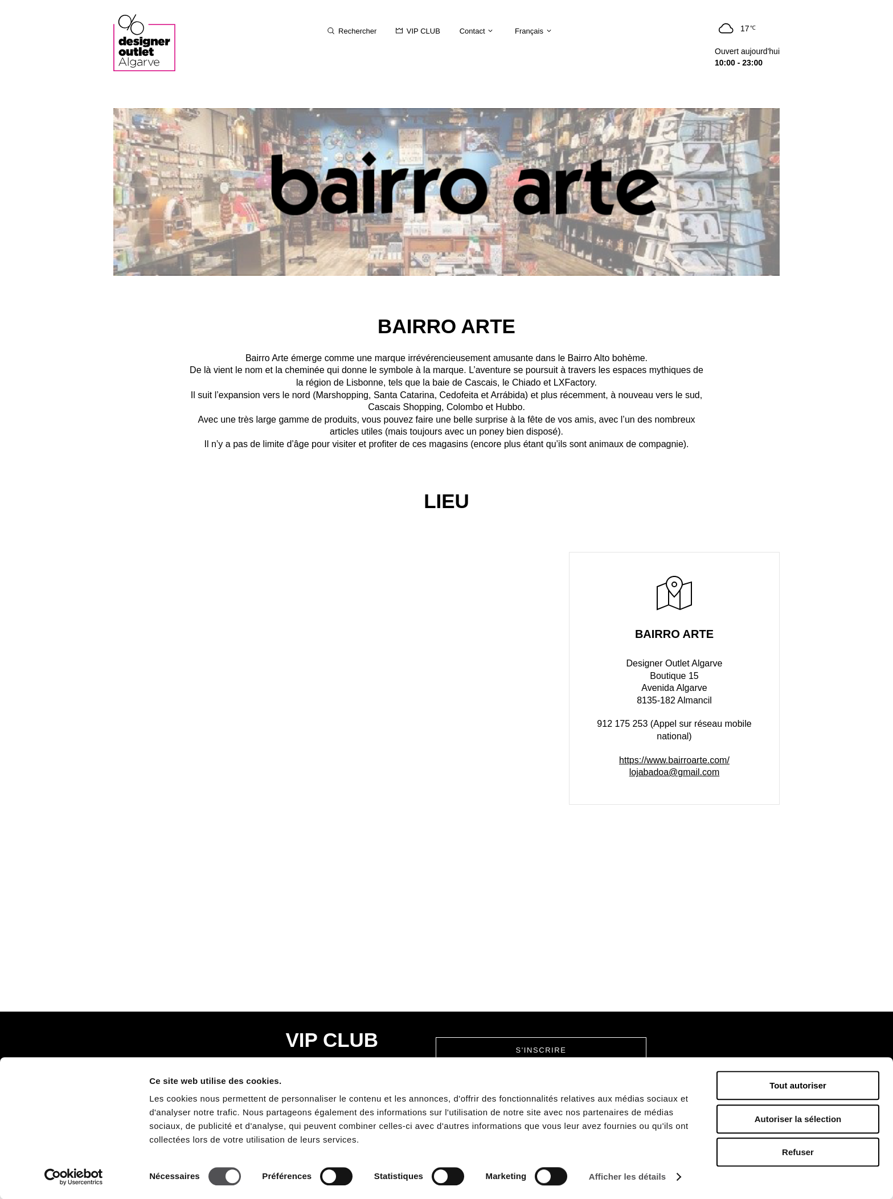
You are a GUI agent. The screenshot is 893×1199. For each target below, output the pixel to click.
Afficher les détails (627, 1176)
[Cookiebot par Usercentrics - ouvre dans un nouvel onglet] (74, 1176)
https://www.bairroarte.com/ (674, 760)
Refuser (798, 1152)
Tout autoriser (797, 1085)
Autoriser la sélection (798, 1119)
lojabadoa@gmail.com (674, 772)
